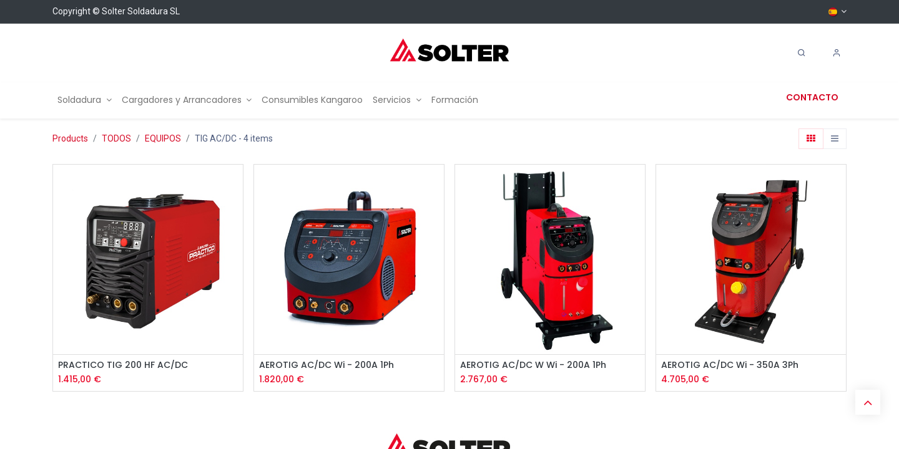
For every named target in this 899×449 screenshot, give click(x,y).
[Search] (802, 53)
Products (70, 138)
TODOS (116, 138)
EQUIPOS (163, 138)
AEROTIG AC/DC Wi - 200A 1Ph (326, 365)
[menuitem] (84, 100)
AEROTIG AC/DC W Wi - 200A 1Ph (533, 365)
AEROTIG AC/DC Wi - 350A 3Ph (729, 365)
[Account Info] (837, 53)
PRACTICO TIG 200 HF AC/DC (123, 365)
